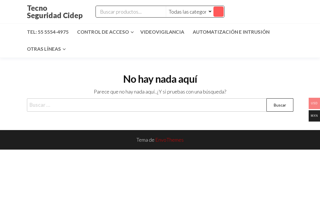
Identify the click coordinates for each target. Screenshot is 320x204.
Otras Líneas (44, 49)
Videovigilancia (162, 32)
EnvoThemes (169, 140)
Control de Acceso (103, 32)
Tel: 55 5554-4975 (48, 32)
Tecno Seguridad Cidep (55, 11)
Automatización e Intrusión (231, 32)
